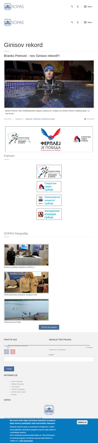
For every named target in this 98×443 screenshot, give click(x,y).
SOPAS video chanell (19, 392)
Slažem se (82, 422)
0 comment (90, 119)
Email (51, 355)
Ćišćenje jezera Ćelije (12, 322)
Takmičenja (37, 119)
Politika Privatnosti (18, 384)
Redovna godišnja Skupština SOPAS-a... (20, 267)
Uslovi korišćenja (17, 381)
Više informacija (26, 441)
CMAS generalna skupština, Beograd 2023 (20, 295)
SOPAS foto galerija (49, 327)
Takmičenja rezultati (48, 119)
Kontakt (14, 395)
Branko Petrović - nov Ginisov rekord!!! (32, 56)
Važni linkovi (16, 387)
